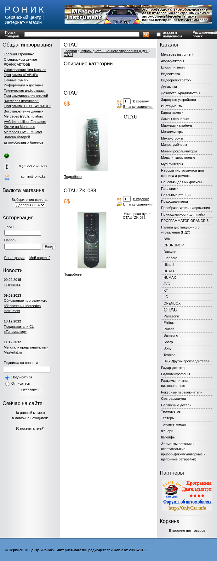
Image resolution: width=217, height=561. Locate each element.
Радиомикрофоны (175, 374)
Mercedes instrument (177, 54)
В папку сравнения (138, 106)
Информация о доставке (23, 85)
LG (165, 297)
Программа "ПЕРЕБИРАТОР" (27, 106)
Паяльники (169, 188)
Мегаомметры (172, 132)
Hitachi (168, 265)
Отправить (30, 390)
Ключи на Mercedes (19, 127)
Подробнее (73, 177)
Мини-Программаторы (179, 151)
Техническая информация (25, 90)
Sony (167, 348)
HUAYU (169, 271)
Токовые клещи (173, 424)
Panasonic (171, 316)
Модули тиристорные (178, 157)
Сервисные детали (176, 405)
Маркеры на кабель (176, 125)
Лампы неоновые (175, 119)
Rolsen (168, 329)
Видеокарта (170, 74)
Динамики (169, 87)
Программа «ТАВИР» (21, 75)
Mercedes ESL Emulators (23, 116)
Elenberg (170, 258)
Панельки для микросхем (181, 182)
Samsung (170, 335)
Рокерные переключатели (182, 392)
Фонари (167, 431)
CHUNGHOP (173, 245)
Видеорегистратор (176, 80)
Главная (70, 51)
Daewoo (169, 252)
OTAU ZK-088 (80, 190)
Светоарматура (173, 398)
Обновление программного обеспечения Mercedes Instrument (25, 306)
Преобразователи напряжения (185, 208)
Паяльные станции (176, 195)
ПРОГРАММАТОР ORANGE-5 (184, 221)
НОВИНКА (12, 285)
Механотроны (172, 138)
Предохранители (174, 201)
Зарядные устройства (178, 100)
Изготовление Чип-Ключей (25, 70)
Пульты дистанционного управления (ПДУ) (114, 51)
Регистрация (14, 258)
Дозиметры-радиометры (180, 93)
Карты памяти (172, 112)
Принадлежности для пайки (183, 214)
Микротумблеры (174, 144)
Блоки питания (173, 67)
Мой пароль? (39, 258)
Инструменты (172, 106)
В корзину (141, 101)
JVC (166, 284)
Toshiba (169, 355)
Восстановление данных (23, 111)
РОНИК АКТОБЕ (17, 64)
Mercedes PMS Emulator (23, 132)
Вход (49, 247)
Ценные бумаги (16, 80)
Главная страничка (19, 54)
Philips (168, 322)
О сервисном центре (20, 59)
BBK (166, 239)
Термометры (171, 411)
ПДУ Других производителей (186, 361)
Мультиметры (172, 164)
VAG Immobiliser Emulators (25, 122)
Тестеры (167, 418)
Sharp (168, 342)
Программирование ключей (26, 95)
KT (165, 290)
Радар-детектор (173, 368)
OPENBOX (171, 303)
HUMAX (169, 277)
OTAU (68, 55)
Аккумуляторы (172, 61)
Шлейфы (168, 437)
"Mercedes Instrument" (21, 101)
